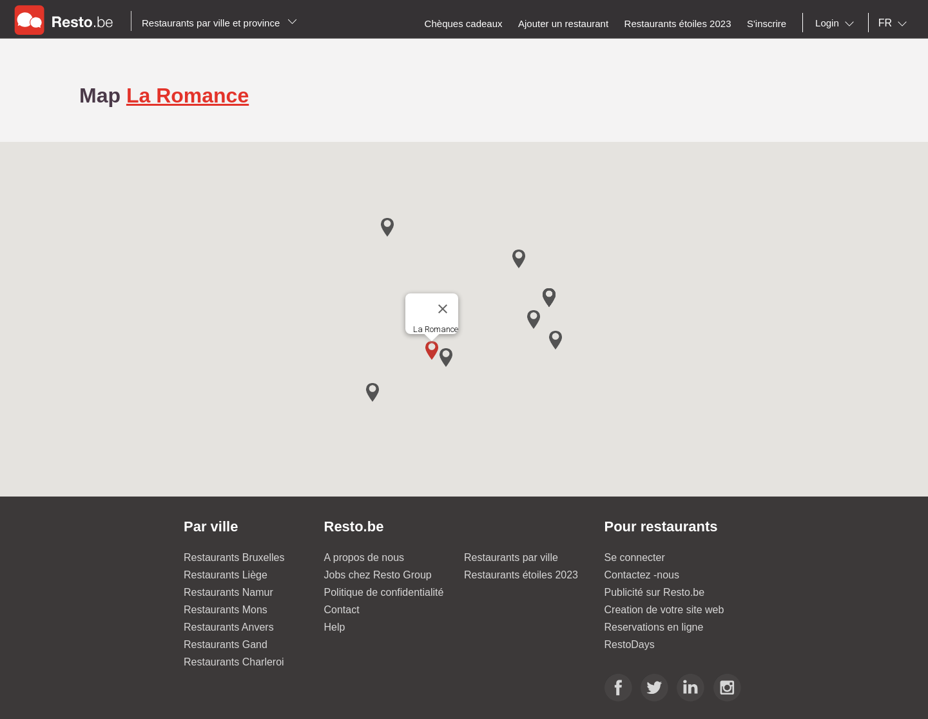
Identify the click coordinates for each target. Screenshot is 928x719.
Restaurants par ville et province (219, 22)
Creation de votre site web (664, 609)
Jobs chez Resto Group (378, 574)
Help (334, 627)
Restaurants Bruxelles (234, 557)
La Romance (187, 95)
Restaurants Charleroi (234, 661)
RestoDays (629, 644)
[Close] (442, 308)
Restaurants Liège (225, 574)
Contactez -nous (642, 574)
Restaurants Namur (228, 592)
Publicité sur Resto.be (654, 592)
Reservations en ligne (654, 627)
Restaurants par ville (511, 557)
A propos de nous (364, 557)
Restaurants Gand (225, 644)
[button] (431, 350)
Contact (342, 609)
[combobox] (837, 23)
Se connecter (634, 557)
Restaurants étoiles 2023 (521, 574)
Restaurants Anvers (229, 627)
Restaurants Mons (225, 609)
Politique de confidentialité (384, 592)
